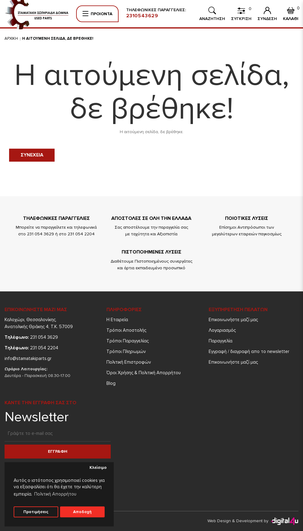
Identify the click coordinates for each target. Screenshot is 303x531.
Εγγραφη (57, 451)
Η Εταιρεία (117, 319)
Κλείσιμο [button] (98, 467)
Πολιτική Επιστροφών (128, 362)
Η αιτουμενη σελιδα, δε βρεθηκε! (57, 38)
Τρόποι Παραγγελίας (127, 341)
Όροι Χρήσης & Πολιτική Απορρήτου (143, 372)
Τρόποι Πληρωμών (126, 351)
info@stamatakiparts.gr (28, 358)
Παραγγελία (220, 341)
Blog (111, 383)
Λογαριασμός (222, 330)
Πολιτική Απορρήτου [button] (55, 494)
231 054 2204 (31, 348)
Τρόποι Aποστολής (126, 330)
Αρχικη (11, 38)
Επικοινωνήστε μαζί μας (233, 319)
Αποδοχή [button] (82, 511)
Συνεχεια (32, 155)
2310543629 (142, 15)
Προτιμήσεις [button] (35, 511)
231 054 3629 (31, 337)
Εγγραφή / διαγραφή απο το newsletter (249, 351)
